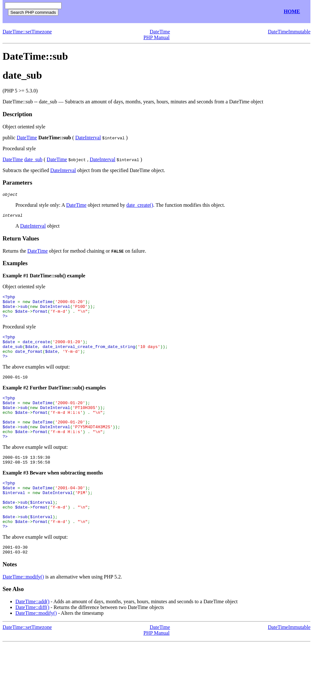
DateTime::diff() (32, 642)
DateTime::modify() (23, 611)
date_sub (33, 159)
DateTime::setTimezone (27, 31)
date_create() (139, 206)
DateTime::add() (32, 636)
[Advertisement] (140, 11)
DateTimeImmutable (289, 31)
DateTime (160, 31)
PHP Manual (156, 37)
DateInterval (88, 137)
